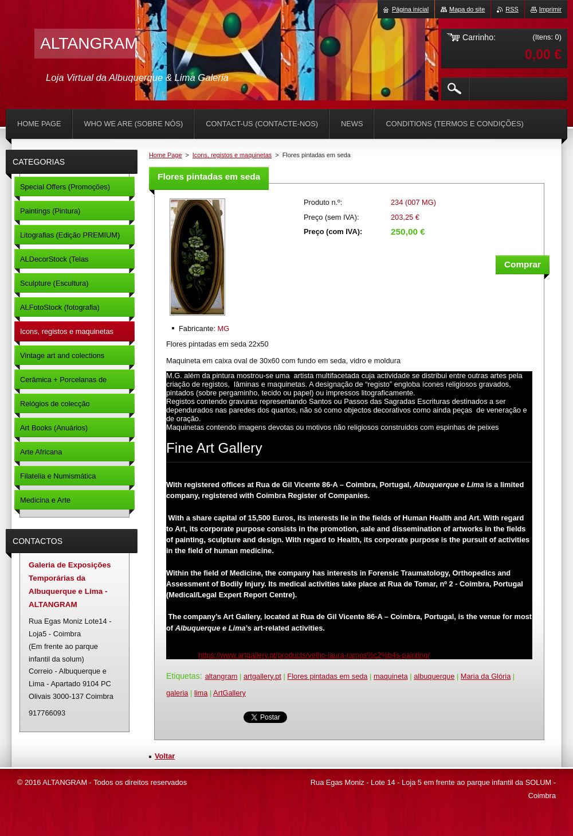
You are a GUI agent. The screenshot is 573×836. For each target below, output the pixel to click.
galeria (177, 693)
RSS (511, 9)
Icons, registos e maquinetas (232, 154)
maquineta (391, 676)
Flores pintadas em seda (327, 676)
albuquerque (434, 676)
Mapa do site (467, 9)
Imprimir (550, 9)
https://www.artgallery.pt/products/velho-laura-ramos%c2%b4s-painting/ (314, 655)
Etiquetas (183, 676)
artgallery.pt (262, 676)
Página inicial (410, 9)
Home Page (165, 154)
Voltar (165, 756)
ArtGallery (229, 693)
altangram (221, 676)
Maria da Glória (486, 676)
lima (200, 693)
